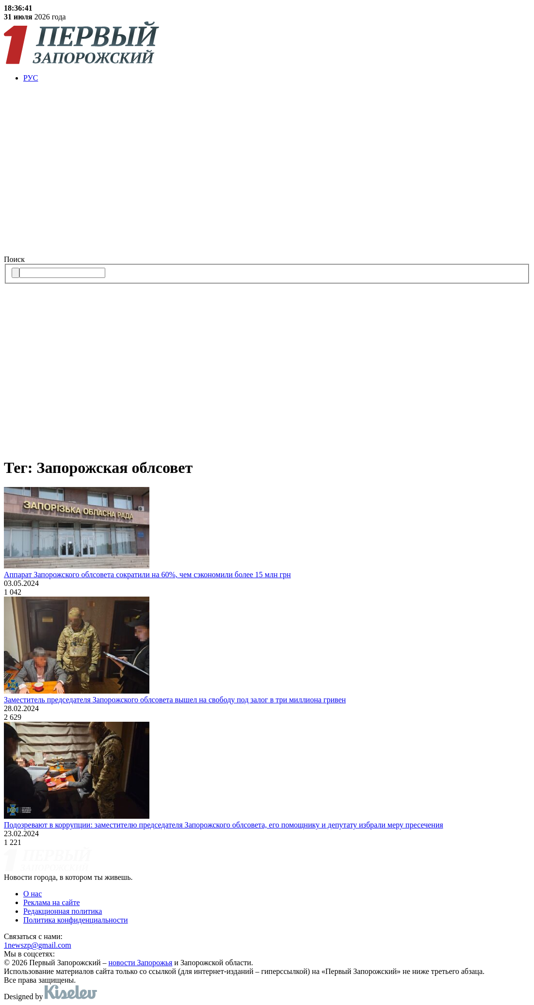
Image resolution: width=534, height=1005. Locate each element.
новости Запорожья (141, 962)
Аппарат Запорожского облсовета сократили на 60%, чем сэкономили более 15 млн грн (147, 574)
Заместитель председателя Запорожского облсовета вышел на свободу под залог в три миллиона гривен (175, 700)
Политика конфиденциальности (75, 920)
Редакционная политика (62, 911)
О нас (32, 894)
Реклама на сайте (51, 902)
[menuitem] (276, 78)
